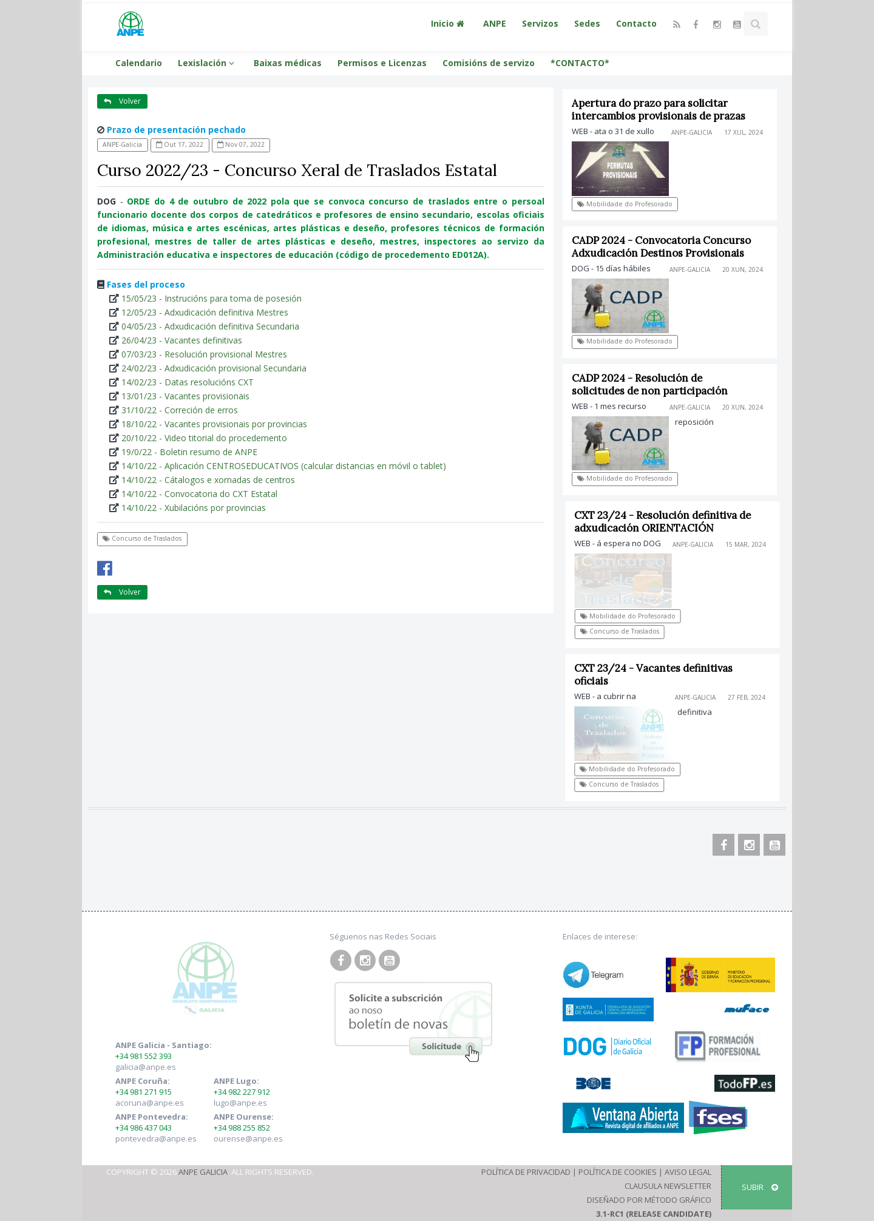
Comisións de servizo (488, 63)
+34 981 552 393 (143, 1055)
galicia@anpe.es (145, 1066)
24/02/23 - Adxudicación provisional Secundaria (214, 368)
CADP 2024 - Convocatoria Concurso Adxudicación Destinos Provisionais (661, 247)
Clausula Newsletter (668, 1185)
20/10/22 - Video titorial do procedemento (204, 438)
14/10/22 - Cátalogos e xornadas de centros (208, 479)
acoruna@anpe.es (149, 1102)
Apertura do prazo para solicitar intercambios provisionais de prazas (658, 109)
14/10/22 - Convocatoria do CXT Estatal (199, 493)
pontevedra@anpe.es (156, 1138)
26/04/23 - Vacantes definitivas (181, 340)
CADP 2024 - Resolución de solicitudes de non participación (650, 384)
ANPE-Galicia (122, 144)
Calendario (138, 63)
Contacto (636, 23)
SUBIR (760, 1187)
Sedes (587, 23)
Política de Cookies (617, 1171)
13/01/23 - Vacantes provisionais (185, 396)
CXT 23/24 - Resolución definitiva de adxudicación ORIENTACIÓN (666, 522)
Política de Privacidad (526, 1171)
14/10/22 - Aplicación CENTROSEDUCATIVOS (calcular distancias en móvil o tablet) (283, 466)
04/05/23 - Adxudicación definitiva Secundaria (210, 326)
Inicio (449, 23)
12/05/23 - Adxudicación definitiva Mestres (204, 312)
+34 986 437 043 (143, 1127)
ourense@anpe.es (248, 1138)
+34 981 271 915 (143, 1091)
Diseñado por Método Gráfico (649, 1199)
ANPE (494, 23)
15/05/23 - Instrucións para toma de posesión (211, 298)
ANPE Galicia (203, 1171)
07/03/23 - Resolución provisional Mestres (204, 354)
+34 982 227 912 (242, 1091)
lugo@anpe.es (240, 1102)
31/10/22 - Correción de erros (179, 410)
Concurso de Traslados (142, 538)
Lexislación (208, 63)
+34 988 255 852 (242, 1127)
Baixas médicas (288, 63)
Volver (122, 101)
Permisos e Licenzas (382, 63)
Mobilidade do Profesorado (624, 204)
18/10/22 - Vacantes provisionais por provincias (214, 424)
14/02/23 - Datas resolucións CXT (187, 382)
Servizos (540, 23)
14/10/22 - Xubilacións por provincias (193, 507)
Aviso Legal (688, 1171)
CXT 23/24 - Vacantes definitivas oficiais (657, 674)
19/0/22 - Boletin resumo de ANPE (189, 452)
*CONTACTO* (579, 63)
